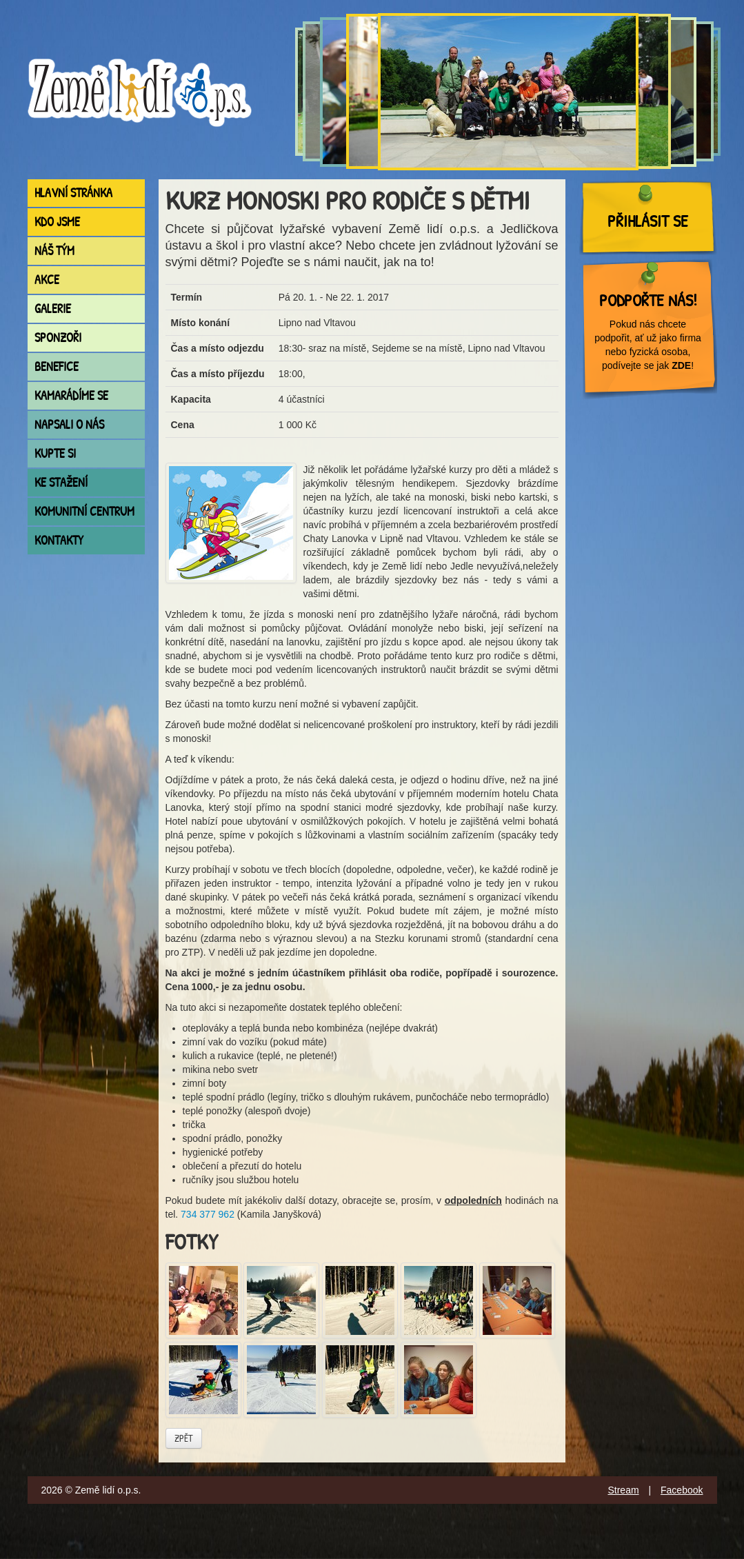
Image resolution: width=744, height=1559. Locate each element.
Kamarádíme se (71, 395)
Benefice (56, 366)
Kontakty (58, 540)
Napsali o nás (69, 424)
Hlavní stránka (73, 192)
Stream (623, 1490)
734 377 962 (207, 1214)
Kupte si (55, 453)
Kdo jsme (57, 221)
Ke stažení (61, 482)
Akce (46, 279)
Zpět (183, 1438)
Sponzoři (57, 337)
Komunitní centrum (84, 511)
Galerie (52, 308)
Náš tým (54, 250)
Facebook (682, 1490)
